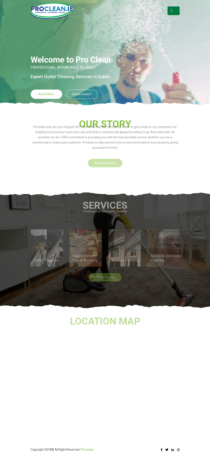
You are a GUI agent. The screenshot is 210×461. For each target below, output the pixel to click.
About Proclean (105, 156)
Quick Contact (81, 94)
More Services (105, 272)
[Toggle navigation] (173, 10)
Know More (46, 94)
